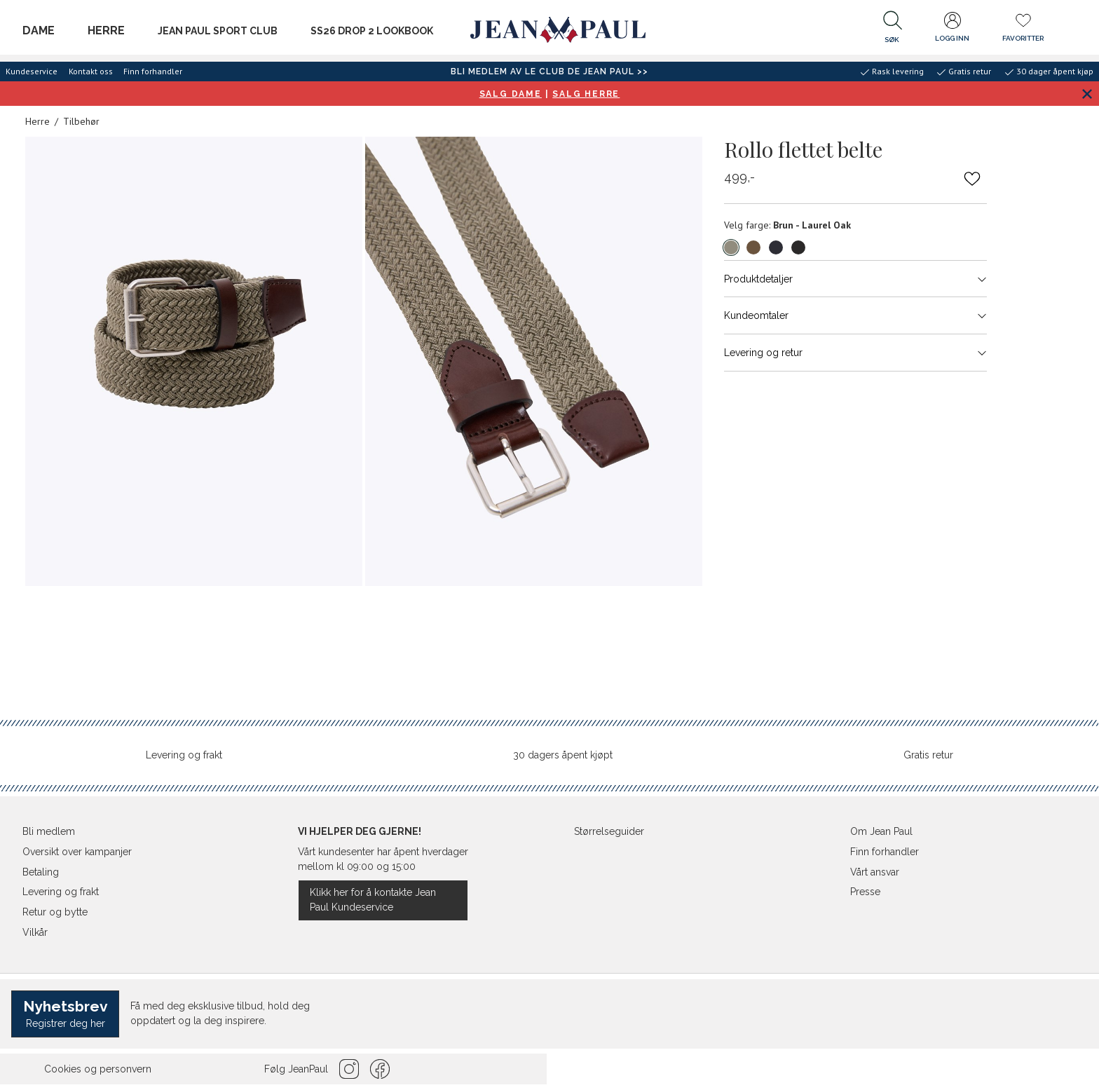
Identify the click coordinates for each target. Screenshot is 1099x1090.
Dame (38, 30)
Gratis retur (928, 755)
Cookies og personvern (97, 1069)
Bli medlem (48, 831)
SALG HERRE (586, 94)
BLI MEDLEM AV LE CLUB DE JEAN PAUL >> (549, 71)
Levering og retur (855, 352)
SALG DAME (510, 94)
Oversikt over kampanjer (77, 851)
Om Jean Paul (881, 831)
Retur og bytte (55, 912)
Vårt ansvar (874, 872)
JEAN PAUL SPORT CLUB (218, 30)
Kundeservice (31, 71)
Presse (865, 891)
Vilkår (35, 932)
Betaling (40, 872)
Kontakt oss (91, 71)
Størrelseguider (609, 831)
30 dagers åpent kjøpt (563, 755)
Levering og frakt (184, 755)
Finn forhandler (152, 71)
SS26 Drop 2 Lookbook (371, 30)
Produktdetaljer (855, 279)
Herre (106, 30)
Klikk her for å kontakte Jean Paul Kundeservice (373, 900)
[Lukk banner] (1086, 93)
